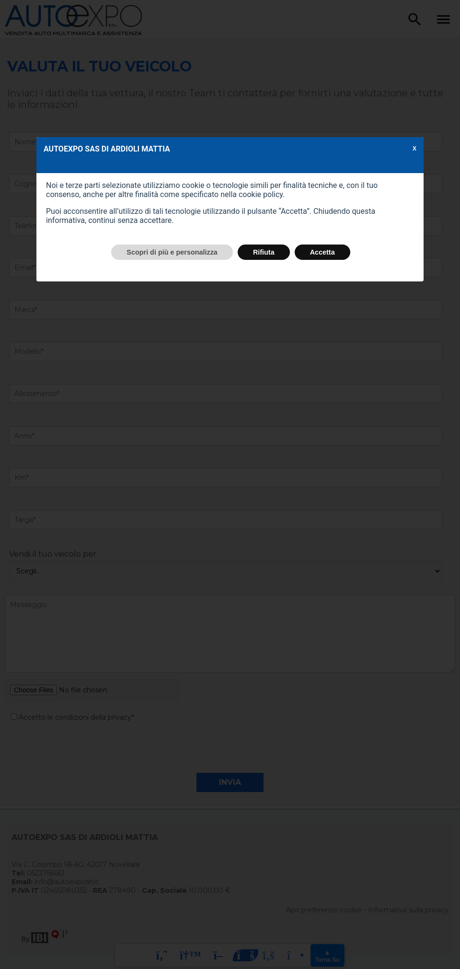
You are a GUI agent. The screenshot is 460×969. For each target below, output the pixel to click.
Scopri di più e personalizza (172, 252)
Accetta (322, 252)
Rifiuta (264, 252)
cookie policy (261, 194)
